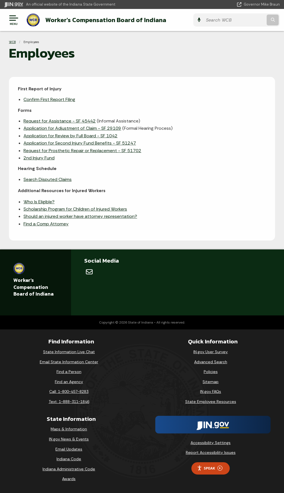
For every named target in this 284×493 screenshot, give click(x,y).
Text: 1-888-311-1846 (69, 401)
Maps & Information (69, 428)
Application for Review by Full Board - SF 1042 (71, 135)
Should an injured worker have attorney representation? (80, 216)
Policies (211, 371)
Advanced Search (210, 361)
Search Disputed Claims (48, 179)
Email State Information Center (69, 361)
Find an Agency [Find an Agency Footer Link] (69, 381)
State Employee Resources (210, 401)
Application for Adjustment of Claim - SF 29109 (72, 128)
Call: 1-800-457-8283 (68, 391)
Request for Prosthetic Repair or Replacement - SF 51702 (82, 150)
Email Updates (68, 448)
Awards (69, 478)
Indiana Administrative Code (69, 468)
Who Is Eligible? (39, 201)
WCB (12, 42)
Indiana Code (69, 458)
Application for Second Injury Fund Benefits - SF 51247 (80, 143)
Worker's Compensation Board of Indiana (105, 20)
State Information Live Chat (69, 351)
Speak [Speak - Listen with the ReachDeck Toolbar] (209, 468)
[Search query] (238, 20)
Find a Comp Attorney (46, 224)
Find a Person (69, 371)
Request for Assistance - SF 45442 (60, 121)
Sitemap (211, 381)
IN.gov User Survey (210, 351)
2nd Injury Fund (39, 158)
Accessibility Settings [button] (211, 442)
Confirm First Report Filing (49, 99)
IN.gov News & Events (69, 439)
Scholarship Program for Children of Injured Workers (75, 209)
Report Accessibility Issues (211, 452)
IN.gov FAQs (210, 391)
